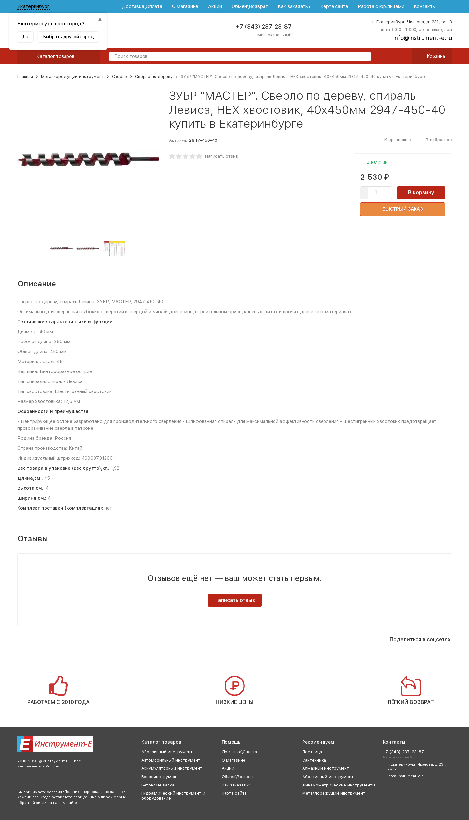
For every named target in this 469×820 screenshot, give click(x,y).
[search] (363, 57)
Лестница (312, 751)
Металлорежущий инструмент (72, 76)
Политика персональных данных (94, 792)
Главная (25, 76)
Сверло (119, 76)
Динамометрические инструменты (338, 785)
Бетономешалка (157, 785)
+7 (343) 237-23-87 (263, 26)
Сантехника (314, 760)
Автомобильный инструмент (170, 760)
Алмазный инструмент (325, 768)
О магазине (185, 6)
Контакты (425, 6)
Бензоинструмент (159, 776)
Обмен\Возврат (250, 6)
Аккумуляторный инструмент (171, 768)
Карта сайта (334, 6)
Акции (215, 6)
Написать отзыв (221, 156)
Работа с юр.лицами (381, 6)
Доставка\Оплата (142, 6)
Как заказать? (294, 6)
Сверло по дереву (154, 76)
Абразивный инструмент (167, 751)
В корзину (421, 192)
